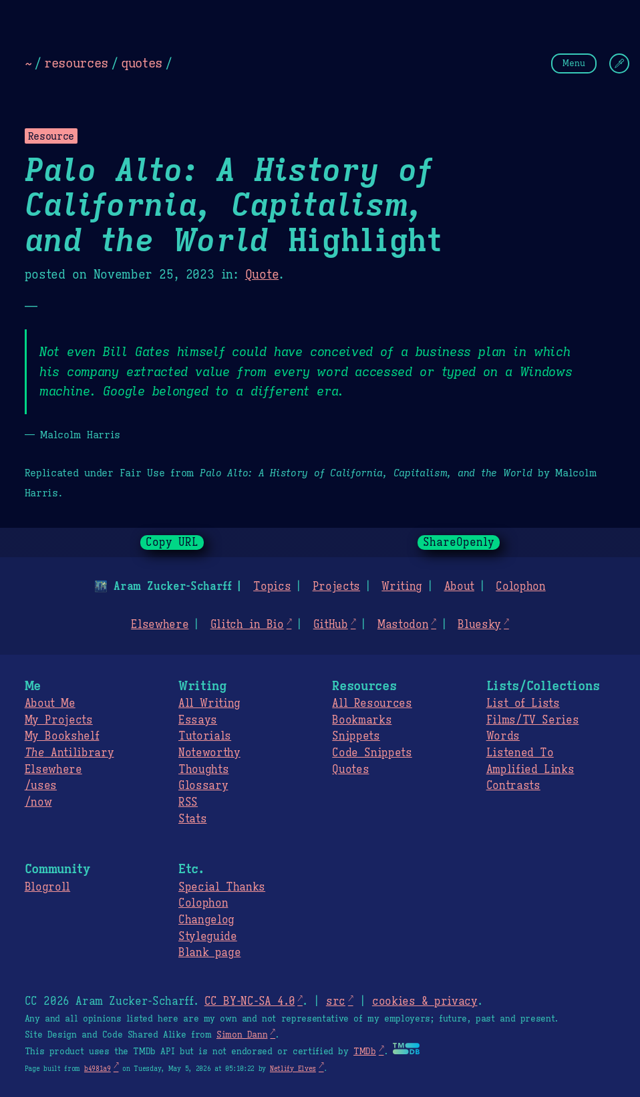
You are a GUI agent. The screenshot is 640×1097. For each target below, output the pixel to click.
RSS (188, 802)
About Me (50, 703)
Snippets (355, 736)
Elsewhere (159, 624)
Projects (336, 586)
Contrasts (513, 785)
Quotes (350, 769)
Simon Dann (241, 1035)
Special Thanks (221, 887)
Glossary (203, 785)
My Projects (59, 720)
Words (503, 736)
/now (38, 802)
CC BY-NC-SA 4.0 (249, 1001)
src (335, 1001)
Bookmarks (361, 720)
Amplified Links (530, 769)
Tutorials (204, 736)
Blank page (209, 952)
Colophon (520, 586)
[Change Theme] (619, 63)
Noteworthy (209, 753)
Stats (192, 819)
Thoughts (203, 769)
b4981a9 (97, 1068)
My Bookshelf (62, 736)
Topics (272, 586)
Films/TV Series (532, 720)
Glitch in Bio (247, 624)
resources (76, 63)
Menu (574, 63)
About (459, 586)
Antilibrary (69, 753)
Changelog (206, 920)
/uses (41, 785)
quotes (141, 63)
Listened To (520, 753)
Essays (197, 720)
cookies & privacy (425, 1001)
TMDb (364, 1051)
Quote (262, 274)
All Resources (372, 703)
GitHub (330, 624)
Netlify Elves (293, 1068)
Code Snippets (372, 753)
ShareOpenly (458, 542)
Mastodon (402, 624)
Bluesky (479, 624)
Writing (401, 586)
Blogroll (47, 887)
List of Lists (523, 703)
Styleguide (207, 936)
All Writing (209, 703)
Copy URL (172, 542)
